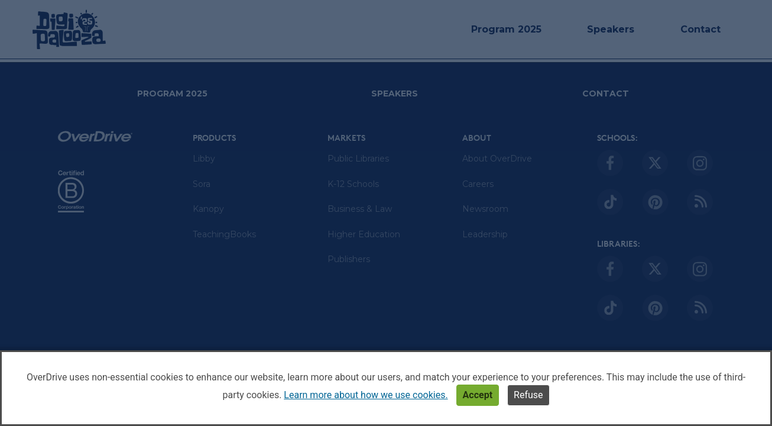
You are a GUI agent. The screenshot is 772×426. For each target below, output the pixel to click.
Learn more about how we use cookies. (365, 395)
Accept (477, 395)
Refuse (528, 395)
